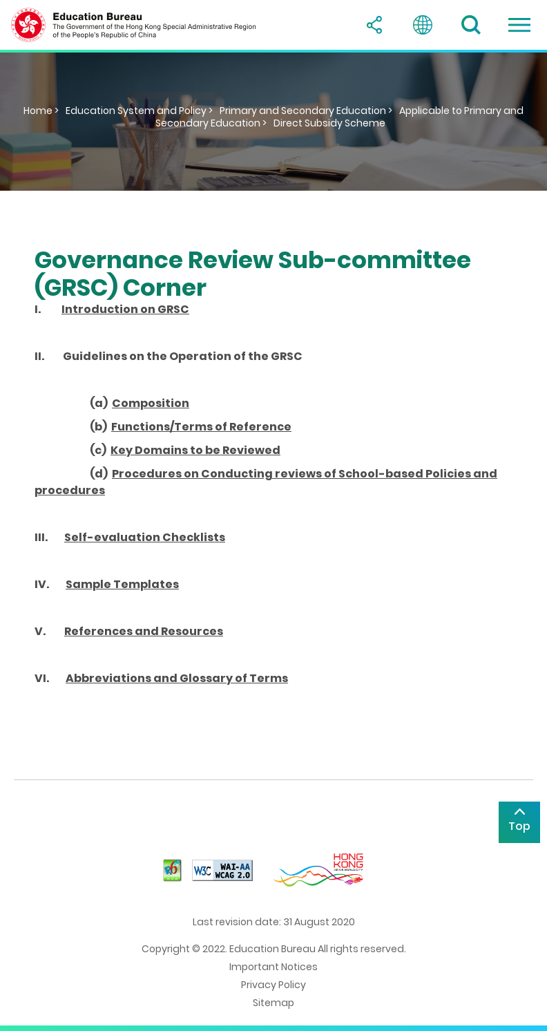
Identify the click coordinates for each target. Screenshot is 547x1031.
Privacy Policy (273, 985)
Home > (41, 110)
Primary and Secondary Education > (306, 110)
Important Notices (273, 967)
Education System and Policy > (139, 110)
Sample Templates (122, 584)
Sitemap (273, 1003)
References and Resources (143, 631)
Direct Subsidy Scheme (329, 123)
